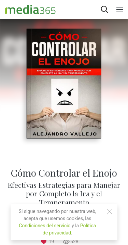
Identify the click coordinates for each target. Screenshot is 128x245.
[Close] (109, 211)
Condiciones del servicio (44, 225)
